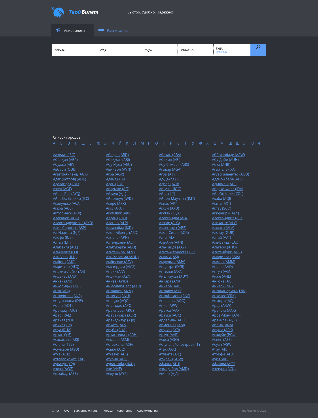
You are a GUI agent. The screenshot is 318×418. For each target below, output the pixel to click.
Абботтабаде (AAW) (228, 154)
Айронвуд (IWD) (119, 198)
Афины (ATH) (169, 363)
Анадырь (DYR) (171, 266)
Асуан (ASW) (222, 344)
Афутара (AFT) (223, 363)
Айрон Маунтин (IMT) (177, 198)
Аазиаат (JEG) (64, 154)
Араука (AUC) (170, 315)
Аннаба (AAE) (170, 286)
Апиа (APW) (168, 305)
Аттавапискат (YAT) (69, 359)
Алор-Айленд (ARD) (122, 232)
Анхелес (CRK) (224, 295)
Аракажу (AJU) (65, 310)
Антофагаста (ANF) (174, 295)
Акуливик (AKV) (119, 213)
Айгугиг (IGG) (170, 188)
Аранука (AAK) (224, 310)
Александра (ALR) (173, 218)
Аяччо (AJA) (169, 373)
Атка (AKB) (61, 354)
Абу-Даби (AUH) (225, 159)
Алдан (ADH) (116, 218)
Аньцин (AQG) (118, 300)
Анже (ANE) (221, 276)
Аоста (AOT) (63, 305)
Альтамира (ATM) (120, 252)
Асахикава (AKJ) (66, 339)
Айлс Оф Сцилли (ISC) (71, 198)
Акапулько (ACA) (67, 203)
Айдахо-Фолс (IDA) (227, 188)
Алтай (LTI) (62, 242)
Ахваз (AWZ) (63, 368)
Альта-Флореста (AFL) (177, 252)
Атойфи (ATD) (223, 354)
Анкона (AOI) (222, 281)
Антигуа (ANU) (118, 295)
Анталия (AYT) (170, 290)
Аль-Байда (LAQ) (225, 242)
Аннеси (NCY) (223, 286)
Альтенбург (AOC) (227, 252)
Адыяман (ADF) (224, 183)
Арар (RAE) (62, 315)
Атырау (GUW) (171, 359)
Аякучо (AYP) (117, 373)
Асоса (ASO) (169, 339)
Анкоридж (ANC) (67, 286)
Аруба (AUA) (116, 329)
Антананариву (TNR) (229, 290)
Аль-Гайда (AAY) (172, 247)
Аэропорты (124, 410)
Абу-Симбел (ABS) (174, 164)
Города (108, 410)
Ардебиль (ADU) (172, 320)
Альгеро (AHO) (224, 247)
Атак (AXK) (167, 349)
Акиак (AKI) (168, 203)
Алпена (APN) (117, 237)
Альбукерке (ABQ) (121, 247)
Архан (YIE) (62, 334)
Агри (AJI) (167, 174)
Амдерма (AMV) (172, 261)
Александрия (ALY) (227, 218)
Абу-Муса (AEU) (119, 164)
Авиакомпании (147, 410)
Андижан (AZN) (118, 276)
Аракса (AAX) (169, 310)
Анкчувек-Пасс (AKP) (123, 286)
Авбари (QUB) (64, 169)
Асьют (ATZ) (115, 349)
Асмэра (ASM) (117, 339)
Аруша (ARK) (222, 329)
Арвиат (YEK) (63, 320)
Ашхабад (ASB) (65, 373)
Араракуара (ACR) (121, 315)
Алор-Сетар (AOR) (174, 232)
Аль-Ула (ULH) (65, 256)
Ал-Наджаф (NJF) (66, 232)
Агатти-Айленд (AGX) (70, 174)
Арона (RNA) (222, 325)
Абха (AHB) (221, 164)
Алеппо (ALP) (117, 222)
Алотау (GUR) (223, 232)
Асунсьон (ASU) (66, 349)
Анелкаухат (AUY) (173, 276)
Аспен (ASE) (222, 339)
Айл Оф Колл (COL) (227, 193)
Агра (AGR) (115, 174)
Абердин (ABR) (65, 159)
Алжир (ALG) (169, 222)
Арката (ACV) (116, 325)
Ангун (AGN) (222, 271)
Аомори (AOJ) (223, 300)
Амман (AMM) (223, 261)
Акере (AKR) (116, 203)
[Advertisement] (159, 99)
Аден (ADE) (115, 183)
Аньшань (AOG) (172, 300)
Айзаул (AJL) (116, 193)
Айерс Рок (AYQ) (66, 193)
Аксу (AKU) (115, 208)
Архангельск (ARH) (122, 334)
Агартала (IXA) (224, 169)
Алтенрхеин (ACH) (121, 242)
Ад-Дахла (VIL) (170, 179)
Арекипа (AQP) (224, 320)
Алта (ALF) (167, 237)
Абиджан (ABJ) (118, 159)
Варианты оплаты (86, 410)
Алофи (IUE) (63, 237)
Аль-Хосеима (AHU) (122, 256)
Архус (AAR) (168, 334)
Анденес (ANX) (65, 276)
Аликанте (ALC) (224, 222)
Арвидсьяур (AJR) (120, 320)
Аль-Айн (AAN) (171, 242)
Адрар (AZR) (169, 183)
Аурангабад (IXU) (120, 363)
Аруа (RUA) (62, 329)
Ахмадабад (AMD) (174, 368)
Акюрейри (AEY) (225, 213)
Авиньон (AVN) (118, 169)
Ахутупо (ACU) (224, 368)
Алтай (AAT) (221, 237)
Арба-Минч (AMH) (227, 315)
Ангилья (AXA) (171, 271)
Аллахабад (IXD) (119, 227)
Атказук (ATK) (117, 354)
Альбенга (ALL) (65, 247)
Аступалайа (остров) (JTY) (180, 344)
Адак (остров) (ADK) (69, 179)
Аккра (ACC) (63, 208)
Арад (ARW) (221, 305)
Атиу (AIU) (220, 349)
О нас (55, 410)
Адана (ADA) (116, 179)
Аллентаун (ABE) (172, 227)
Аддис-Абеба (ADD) (228, 179)
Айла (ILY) (167, 193)
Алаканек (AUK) (66, 218)
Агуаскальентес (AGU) (230, 174)
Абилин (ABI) (169, 159)
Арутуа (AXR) (169, 329)
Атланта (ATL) (170, 354)
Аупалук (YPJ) (64, 363)
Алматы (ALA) (223, 227)
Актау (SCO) (221, 208)
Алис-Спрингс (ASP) (69, 227)
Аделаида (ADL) (66, 183)
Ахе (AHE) (114, 368)
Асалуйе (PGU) (224, 334)
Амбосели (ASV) (119, 261)
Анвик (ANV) (116, 271)
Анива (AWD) (117, 281)
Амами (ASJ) (169, 256)
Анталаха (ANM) (119, 290)
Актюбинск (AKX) (67, 213)
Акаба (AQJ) (221, 198)
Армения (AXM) (172, 325)
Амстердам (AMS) (120, 266)
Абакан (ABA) (170, 154)
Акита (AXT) (221, 203)
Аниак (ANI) (62, 281)
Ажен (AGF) (62, 188)
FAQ (66, 410)
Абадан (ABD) (117, 154)
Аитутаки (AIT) (117, 188)
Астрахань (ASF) (119, 344)
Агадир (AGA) (170, 169)
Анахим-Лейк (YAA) (69, 271)
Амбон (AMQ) (64, 261)
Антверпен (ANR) (67, 295)
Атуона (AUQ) (117, 359)
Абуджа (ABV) (64, 164)
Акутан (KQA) (170, 213)
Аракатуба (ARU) (120, 310)
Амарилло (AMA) (226, 256)
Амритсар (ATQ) (66, 266)
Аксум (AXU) (169, 208)
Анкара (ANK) (170, 281)
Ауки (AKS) (220, 359)
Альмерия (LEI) (65, 252)
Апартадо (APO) (119, 305)
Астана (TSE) (63, 344)
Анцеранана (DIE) (68, 300)
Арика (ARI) (62, 325)
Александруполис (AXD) (73, 222)
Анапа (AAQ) (222, 266)
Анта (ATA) (61, 290)
